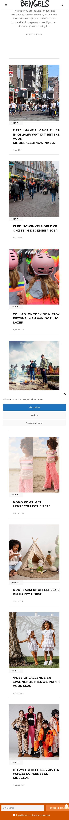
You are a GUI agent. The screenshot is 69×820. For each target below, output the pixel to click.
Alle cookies (34, 407)
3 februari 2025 (18, 238)
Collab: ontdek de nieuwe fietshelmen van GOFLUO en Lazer (38, 318)
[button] (64, 393)
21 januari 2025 (18, 330)
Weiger (34, 415)
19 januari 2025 (18, 513)
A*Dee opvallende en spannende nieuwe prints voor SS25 (37, 682)
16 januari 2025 (18, 693)
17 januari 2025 (18, 601)
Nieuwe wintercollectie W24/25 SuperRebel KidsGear (36, 774)
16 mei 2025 (17, 150)
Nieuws (16, 123)
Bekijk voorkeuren (34, 423)
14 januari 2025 (18, 785)
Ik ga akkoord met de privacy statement (33, 815)
